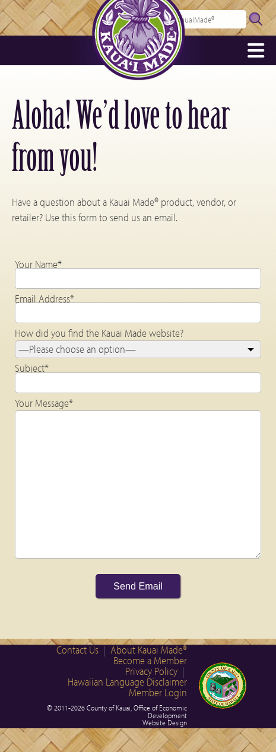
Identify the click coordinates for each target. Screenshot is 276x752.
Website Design (164, 722)
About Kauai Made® (148, 650)
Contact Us (77, 650)
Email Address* (44, 298)
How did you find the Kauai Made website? (99, 333)
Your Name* (38, 264)
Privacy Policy (151, 671)
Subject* (32, 368)
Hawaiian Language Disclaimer (127, 682)
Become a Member (150, 660)
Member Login (158, 692)
